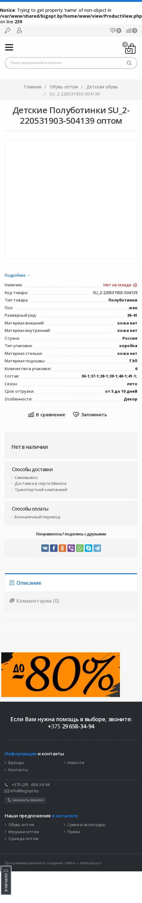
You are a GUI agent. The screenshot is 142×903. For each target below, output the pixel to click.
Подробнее (15, 275)
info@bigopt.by (22, 790)
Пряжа (73, 831)
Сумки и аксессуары (86, 824)
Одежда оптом (23, 838)
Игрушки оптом (23, 831)
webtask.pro (91, 863)
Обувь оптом (21, 824)
